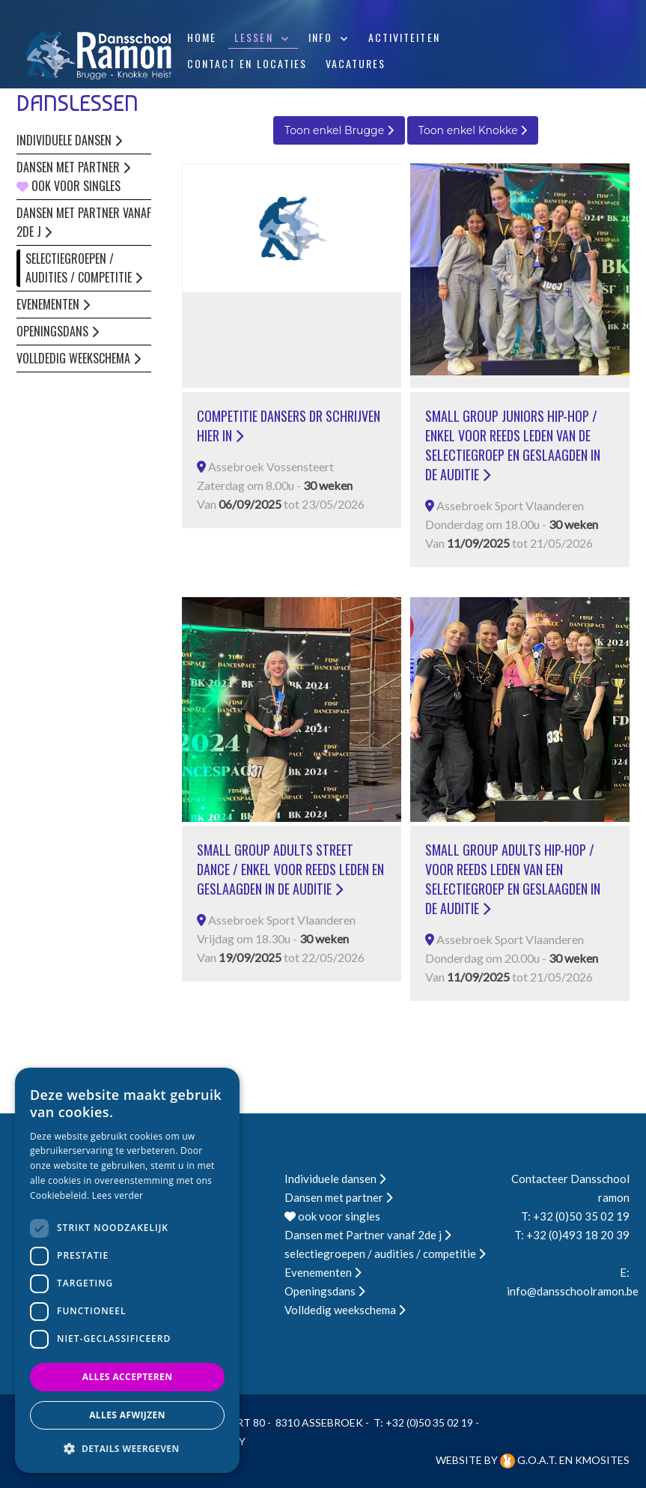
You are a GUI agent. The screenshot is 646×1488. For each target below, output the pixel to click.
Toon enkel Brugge (339, 130)
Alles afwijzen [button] (127, 1415)
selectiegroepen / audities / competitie (83, 267)
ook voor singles (68, 186)
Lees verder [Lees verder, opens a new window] (118, 1195)
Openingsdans (57, 331)
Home (201, 37)
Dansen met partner (73, 167)
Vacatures (356, 63)
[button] (127, 1448)
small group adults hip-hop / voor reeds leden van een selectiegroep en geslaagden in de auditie (512, 879)
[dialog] (127, 1270)
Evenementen (53, 304)
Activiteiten (404, 37)
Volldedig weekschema (78, 358)
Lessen (253, 37)
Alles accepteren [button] (127, 1376)
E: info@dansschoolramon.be (568, 1281)
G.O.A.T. (529, 1460)
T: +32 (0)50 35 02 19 (575, 1216)
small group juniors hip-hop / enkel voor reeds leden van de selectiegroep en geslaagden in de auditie (512, 445)
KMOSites (602, 1460)
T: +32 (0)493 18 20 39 (572, 1234)
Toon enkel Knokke (472, 130)
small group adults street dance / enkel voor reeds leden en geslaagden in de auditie (290, 869)
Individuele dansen (69, 140)
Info (320, 37)
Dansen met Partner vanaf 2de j (83, 222)
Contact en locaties (247, 63)
